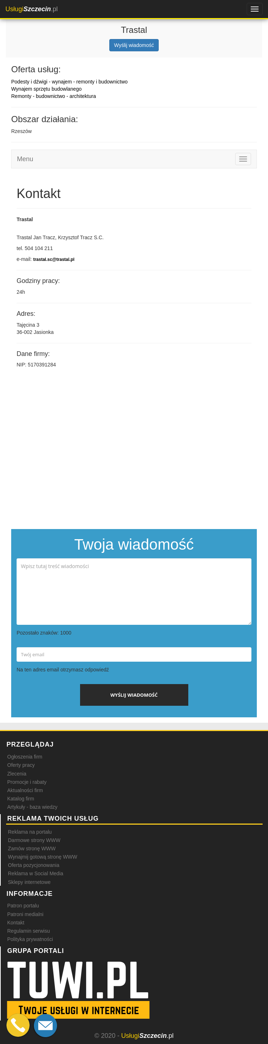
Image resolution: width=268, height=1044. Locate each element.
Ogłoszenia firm (24, 757)
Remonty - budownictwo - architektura (53, 96)
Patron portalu (23, 905)
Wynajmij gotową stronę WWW (42, 857)
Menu (25, 159)
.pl (31, 9)
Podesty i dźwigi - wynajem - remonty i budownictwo (69, 82)
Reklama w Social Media (35, 873)
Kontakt (15, 922)
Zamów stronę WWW (32, 848)
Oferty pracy (21, 765)
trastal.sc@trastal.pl (53, 259)
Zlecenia (16, 774)
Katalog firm (20, 799)
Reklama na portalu (30, 832)
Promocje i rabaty (27, 782)
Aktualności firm (25, 790)
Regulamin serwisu (28, 931)
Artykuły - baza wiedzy (32, 807)
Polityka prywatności (30, 939)
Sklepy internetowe (29, 882)
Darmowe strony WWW (34, 840)
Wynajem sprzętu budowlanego (46, 89)
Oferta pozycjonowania (33, 865)
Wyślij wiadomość (134, 45)
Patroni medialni (25, 914)
